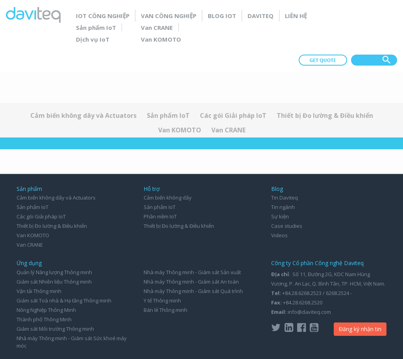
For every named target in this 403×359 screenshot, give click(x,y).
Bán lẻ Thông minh (165, 309)
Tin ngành (283, 207)
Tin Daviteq (284, 197)
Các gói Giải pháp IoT (233, 115)
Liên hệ (296, 16)
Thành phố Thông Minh (44, 319)
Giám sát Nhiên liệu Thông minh (54, 281)
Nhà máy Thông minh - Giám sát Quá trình (193, 291)
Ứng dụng (29, 263)
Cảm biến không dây (168, 197)
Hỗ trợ (152, 188)
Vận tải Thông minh (39, 291)
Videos (279, 235)
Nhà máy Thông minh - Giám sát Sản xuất (192, 272)
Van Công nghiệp (168, 16)
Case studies (286, 225)
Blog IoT (222, 16)
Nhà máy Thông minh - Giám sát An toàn (191, 281)
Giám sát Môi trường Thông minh (55, 328)
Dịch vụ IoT (92, 39)
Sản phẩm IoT (96, 27)
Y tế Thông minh (162, 300)
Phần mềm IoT (160, 216)
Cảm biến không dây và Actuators (83, 115)
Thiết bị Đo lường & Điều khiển (325, 115)
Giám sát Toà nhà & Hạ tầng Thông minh (64, 300)
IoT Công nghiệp (102, 16)
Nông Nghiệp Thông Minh (46, 309)
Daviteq (261, 16)
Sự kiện (280, 216)
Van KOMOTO (161, 39)
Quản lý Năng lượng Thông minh (54, 272)
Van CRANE (157, 27)
